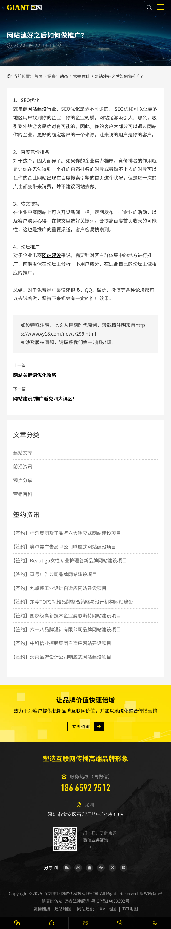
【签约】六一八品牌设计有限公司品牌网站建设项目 (66, 629)
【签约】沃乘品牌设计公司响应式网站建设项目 (61, 656)
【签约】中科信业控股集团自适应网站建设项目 (61, 642)
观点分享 (22, 480)
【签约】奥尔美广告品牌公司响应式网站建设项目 (63, 546)
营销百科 (81, 76)
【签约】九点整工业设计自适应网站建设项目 (58, 587)
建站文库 (22, 452)
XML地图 (108, 909)
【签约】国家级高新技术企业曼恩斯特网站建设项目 (66, 615)
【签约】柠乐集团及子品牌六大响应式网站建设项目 (66, 532)
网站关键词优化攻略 (34, 374)
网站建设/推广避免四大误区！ (45, 398)
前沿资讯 (22, 466)
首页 (38, 76)
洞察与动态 (57, 76)
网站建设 (37, 108)
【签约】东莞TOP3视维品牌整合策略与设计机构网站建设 (72, 601)
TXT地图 (130, 909)
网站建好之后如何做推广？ (119, 76)
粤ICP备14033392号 (110, 901)
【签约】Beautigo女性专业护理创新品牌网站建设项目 (69, 560)
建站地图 (62, 909)
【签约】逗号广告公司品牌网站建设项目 (54, 574)
